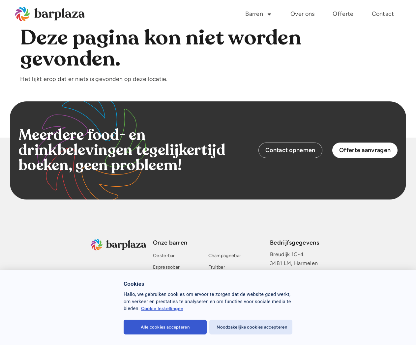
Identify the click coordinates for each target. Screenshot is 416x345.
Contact (383, 13)
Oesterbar (164, 256)
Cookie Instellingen (162, 308)
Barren (258, 14)
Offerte (343, 13)
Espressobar (166, 267)
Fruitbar (216, 267)
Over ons (302, 13)
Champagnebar (224, 256)
